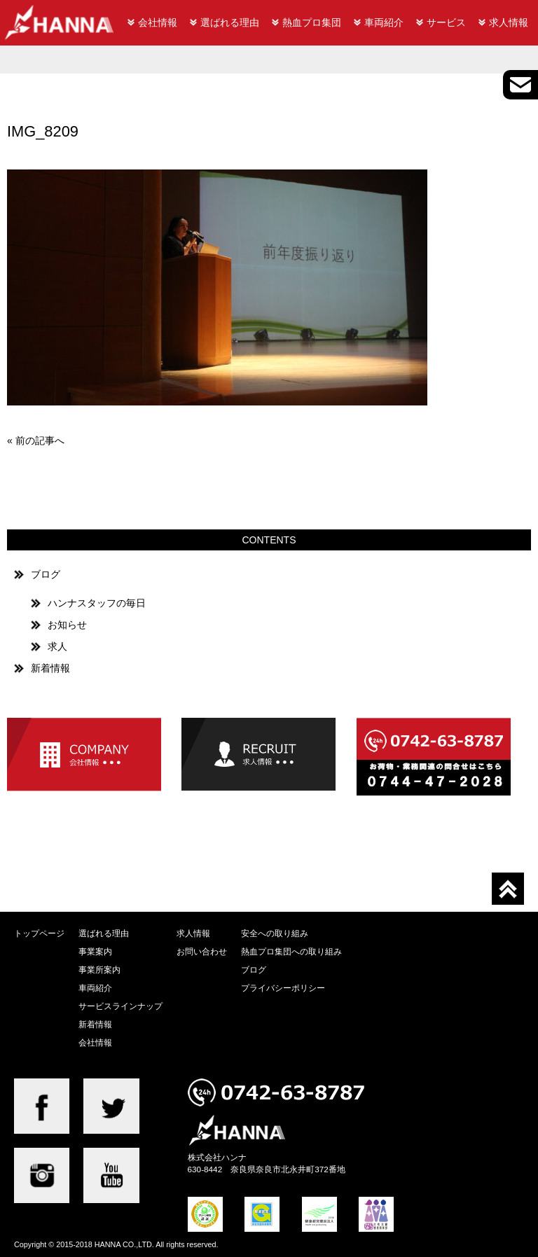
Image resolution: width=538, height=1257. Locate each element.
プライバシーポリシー (283, 987)
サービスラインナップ (120, 1006)
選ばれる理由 (229, 22)
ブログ (45, 574)
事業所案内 (99, 969)
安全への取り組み (274, 933)
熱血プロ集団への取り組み (291, 951)
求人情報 (508, 22)
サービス (446, 22)
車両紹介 (384, 22)
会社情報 (157, 22)
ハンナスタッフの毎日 (97, 603)
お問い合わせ (202, 951)
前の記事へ (39, 440)
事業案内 (95, 951)
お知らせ (67, 624)
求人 (57, 646)
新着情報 (50, 668)
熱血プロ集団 (311, 22)
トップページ (39, 933)
